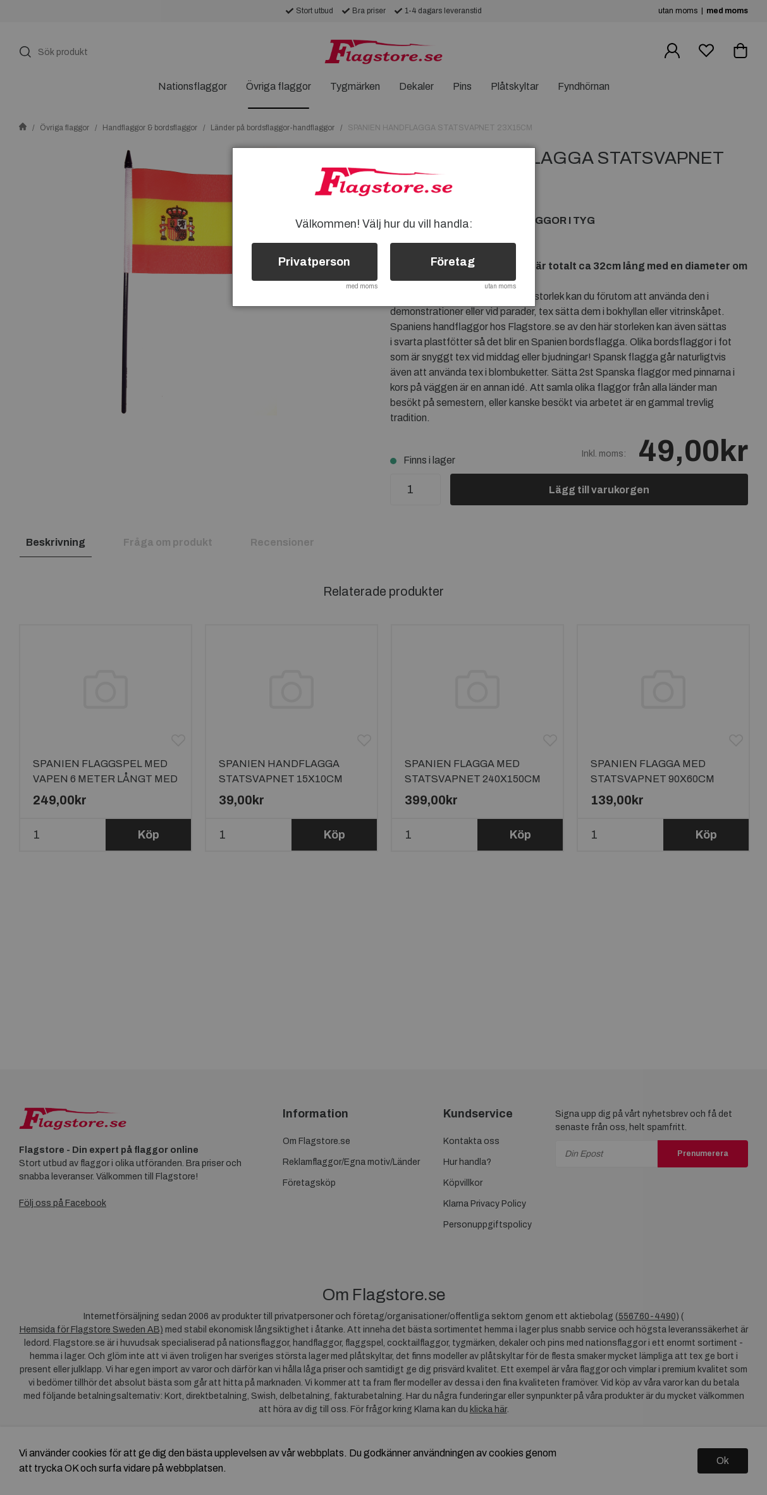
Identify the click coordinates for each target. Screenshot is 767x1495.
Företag (453, 261)
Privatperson (314, 261)
